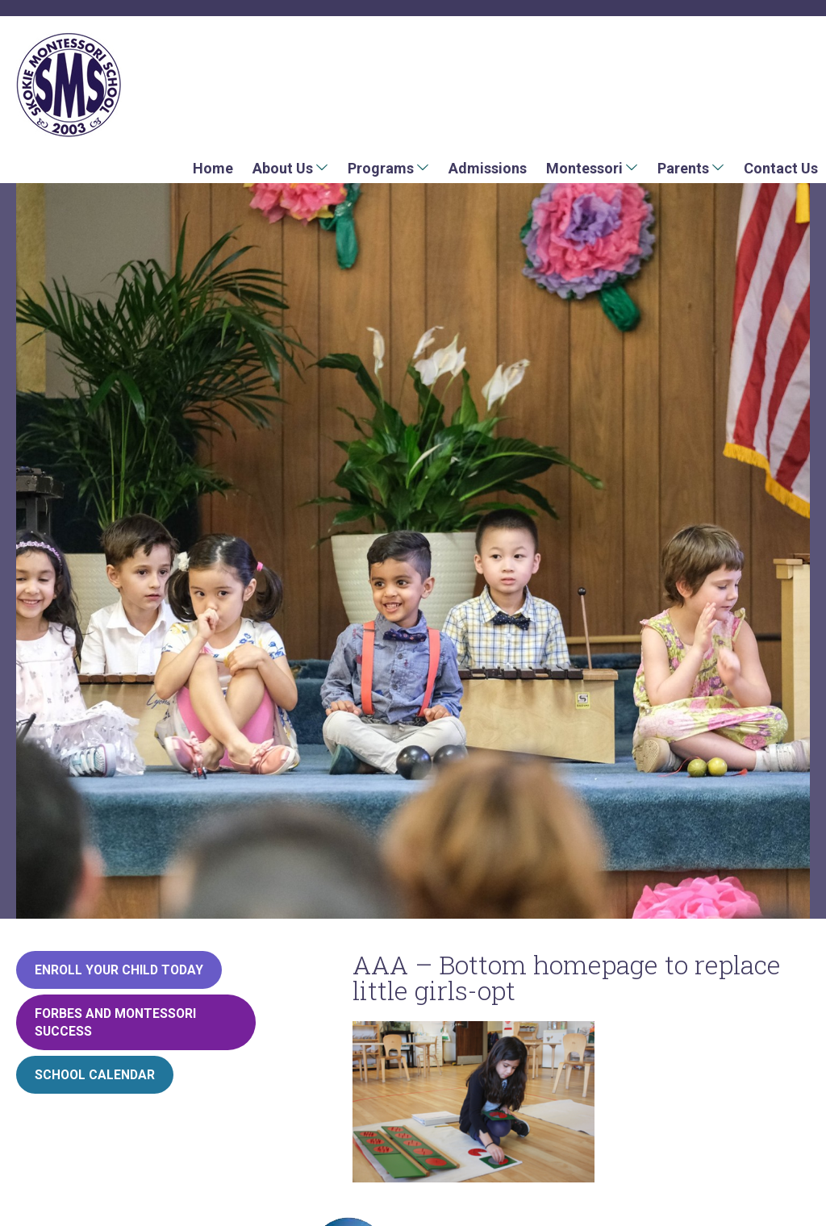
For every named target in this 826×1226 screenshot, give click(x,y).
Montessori (584, 168)
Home (213, 168)
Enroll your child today (119, 970)
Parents (683, 168)
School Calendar (95, 1074)
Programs (381, 168)
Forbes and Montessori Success (115, 1022)
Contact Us (781, 168)
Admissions (487, 168)
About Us (282, 168)
